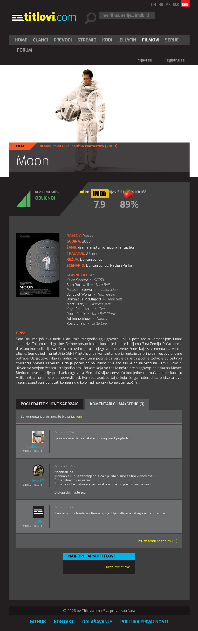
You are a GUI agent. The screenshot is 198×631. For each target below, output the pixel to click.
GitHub (38, 622)
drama (45, 146)
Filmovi (150, 40)
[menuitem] (22, 40)
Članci (40, 40)
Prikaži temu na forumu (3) (158, 541)
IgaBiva (39, 522)
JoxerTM (38, 480)
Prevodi (63, 40)
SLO (176, 4)
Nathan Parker (121, 265)
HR (160, 4)
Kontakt (64, 622)
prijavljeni (74, 416)
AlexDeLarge (35, 447)
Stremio (86, 40)
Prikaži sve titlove (117, 567)
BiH (153, 4)
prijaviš (112, 191)
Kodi (107, 40)
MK (168, 4)
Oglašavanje (97, 622)
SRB (185, 4)
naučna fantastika (87, 146)
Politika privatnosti (144, 622)
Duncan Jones (97, 265)
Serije (172, 40)
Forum (24, 50)
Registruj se (174, 60)
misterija (61, 146)
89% (129, 204)
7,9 (99, 204)
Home (21, 40)
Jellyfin (127, 40)
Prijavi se (144, 60)
